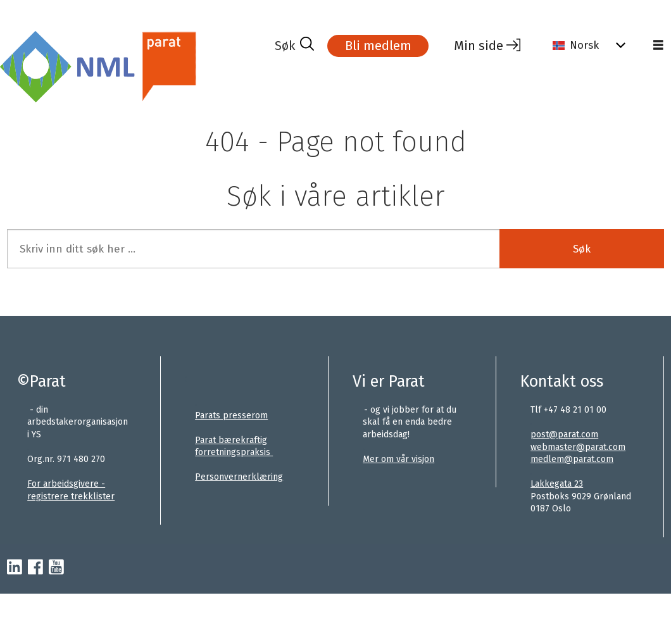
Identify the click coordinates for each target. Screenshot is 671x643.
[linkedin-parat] (14, 567)
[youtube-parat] (56, 567)
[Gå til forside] (102, 65)
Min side (478, 45)
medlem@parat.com (571, 459)
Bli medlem (378, 45)
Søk (582, 249)
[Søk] (294, 45)
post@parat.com (564, 434)
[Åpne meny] (658, 45)
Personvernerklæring (239, 476)
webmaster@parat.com (577, 447)
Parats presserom (231, 415)
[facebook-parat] (35, 567)
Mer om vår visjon (398, 459)
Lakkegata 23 (556, 483)
